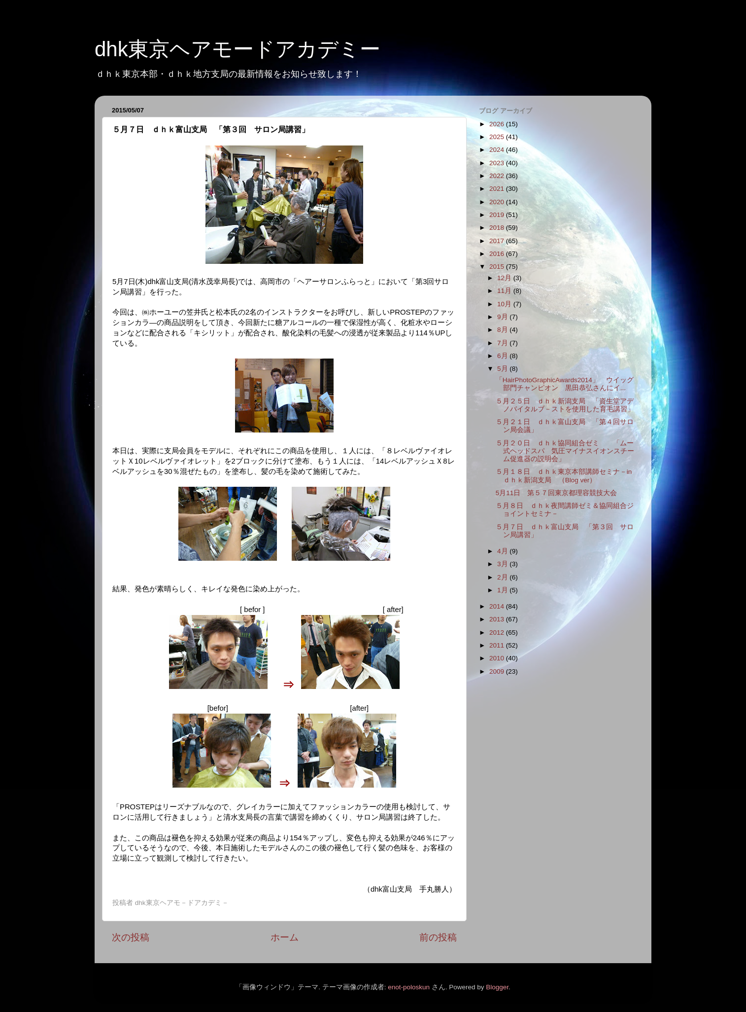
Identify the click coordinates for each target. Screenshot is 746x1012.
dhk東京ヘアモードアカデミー (237, 49)
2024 (497, 149)
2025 (497, 137)
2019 (497, 214)
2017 (497, 241)
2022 (497, 176)
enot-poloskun (409, 987)
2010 (497, 658)
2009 (497, 671)
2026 (497, 124)
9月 (503, 317)
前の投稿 (438, 937)
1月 (503, 590)
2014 (497, 606)
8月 (503, 329)
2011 (497, 645)
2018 (497, 227)
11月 (505, 290)
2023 (497, 163)
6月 (503, 356)
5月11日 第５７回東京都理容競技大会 (556, 493)
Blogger (497, 987)
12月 (505, 278)
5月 (503, 368)
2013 (497, 619)
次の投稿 (130, 937)
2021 (497, 188)
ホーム (285, 937)
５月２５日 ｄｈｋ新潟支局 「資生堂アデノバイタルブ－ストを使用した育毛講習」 (565, 405)
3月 (503, 564)
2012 (497, 632)
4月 (503, 551)
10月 (505, 304)
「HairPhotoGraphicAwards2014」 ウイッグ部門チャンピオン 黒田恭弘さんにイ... (565, 384)
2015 (497, 266)
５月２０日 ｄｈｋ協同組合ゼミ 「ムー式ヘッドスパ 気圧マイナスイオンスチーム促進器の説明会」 (565, 451)
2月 (503, 577)
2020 (497, 202)
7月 (503, 343)
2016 (497, 253)
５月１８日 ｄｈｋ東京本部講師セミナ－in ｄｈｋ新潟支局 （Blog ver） (564, 475)
